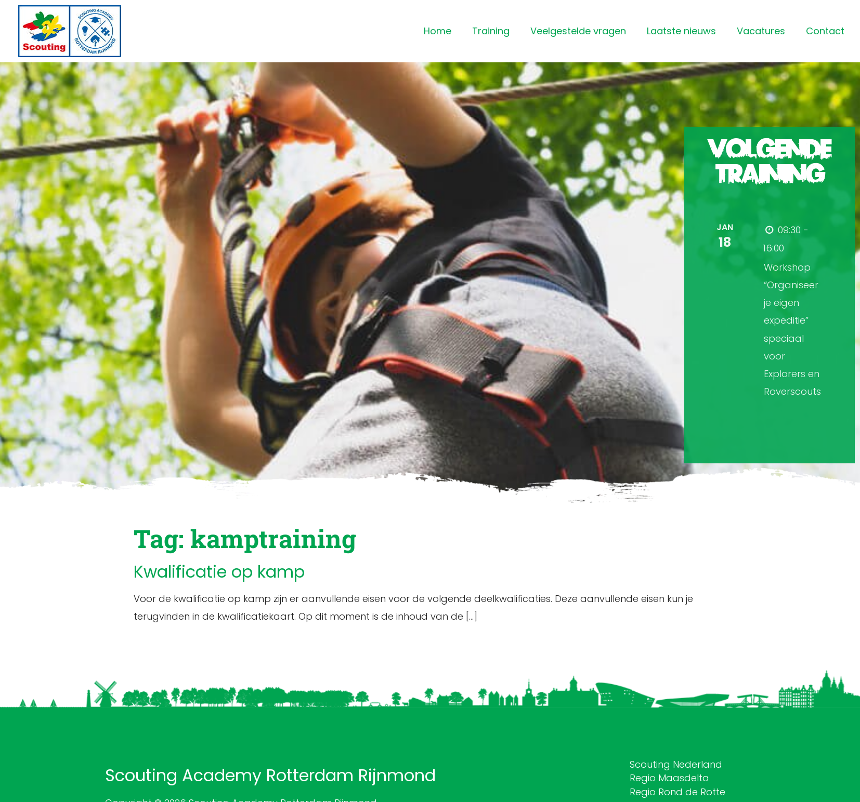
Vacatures (761, 30)
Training (491, 30)
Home (437, 30)
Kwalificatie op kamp (219, 571)
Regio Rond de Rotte (677, 791)
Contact (825, 30)
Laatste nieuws (681, 30)
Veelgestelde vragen (578, 30)
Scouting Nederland (676, 764)
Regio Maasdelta (669, 777)
